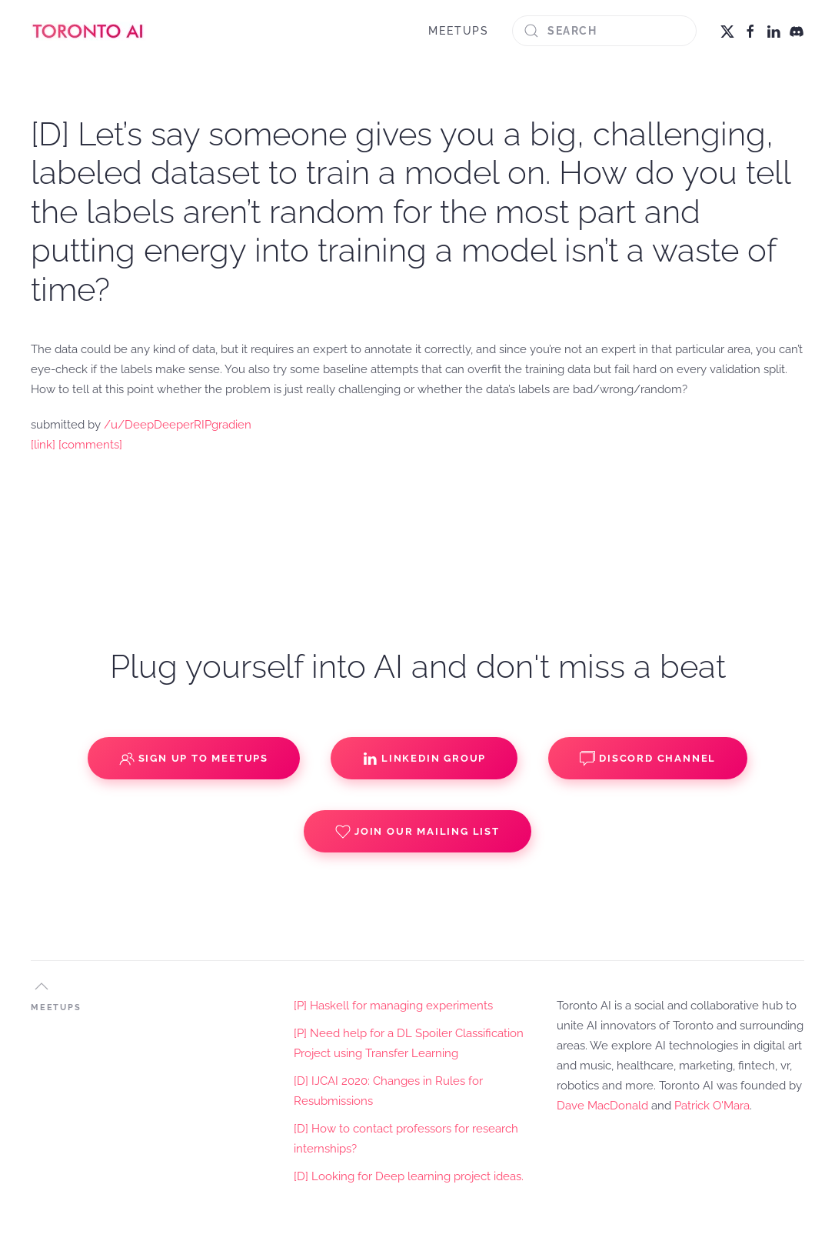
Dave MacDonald (602, 1106)
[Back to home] (88, 31)
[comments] (90, 445)
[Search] (604, 30)
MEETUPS (458, 31)
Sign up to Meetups (193, 758)
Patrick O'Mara (712, 1106)
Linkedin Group (424, 758)
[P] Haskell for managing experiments (393, 1005)
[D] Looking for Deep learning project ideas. (409, 1176)
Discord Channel (648, 758)
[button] (41, 986)
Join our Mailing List (417, 831)
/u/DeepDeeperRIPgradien (177, 425)
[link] (43, 445)
